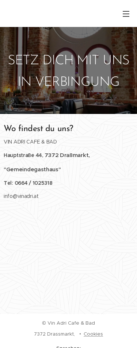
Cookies (93, 334)
